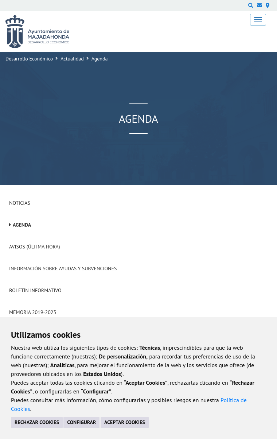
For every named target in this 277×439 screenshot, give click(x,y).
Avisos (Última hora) (34, 246)
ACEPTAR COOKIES (124, 422)
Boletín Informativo (35, 290)
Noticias (19, 203)
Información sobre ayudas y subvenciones (63, 268)
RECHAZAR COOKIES (37, 422)
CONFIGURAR (81, 422)
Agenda (22, 225)
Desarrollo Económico (29, 58)
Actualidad (72, 58)
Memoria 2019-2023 (32, 312)
